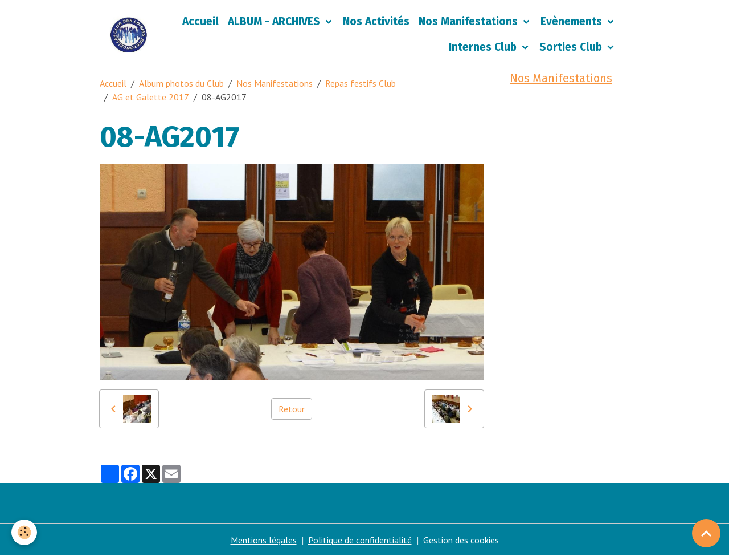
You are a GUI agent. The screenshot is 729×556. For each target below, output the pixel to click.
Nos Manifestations (470, 21)
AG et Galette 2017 (150, 97)
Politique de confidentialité (360, 540)
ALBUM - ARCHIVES (275, 21)
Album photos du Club (181, 83)
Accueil (200, 21)
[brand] (129, 34)
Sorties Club (572, 47)
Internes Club (484, 47)
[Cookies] (24, 532)
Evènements (572, 21)
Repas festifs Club (360, 83)
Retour (292, 409)
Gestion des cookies (461, 540)
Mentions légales (264, 540)
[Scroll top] (706, 533)
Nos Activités (376, 21)
